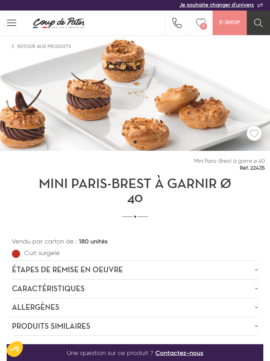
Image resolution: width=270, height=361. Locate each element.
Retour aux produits (41, 46)
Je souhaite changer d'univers (221, 5)
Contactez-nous (179, 353)
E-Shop (229, 23)
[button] (135, 141)
